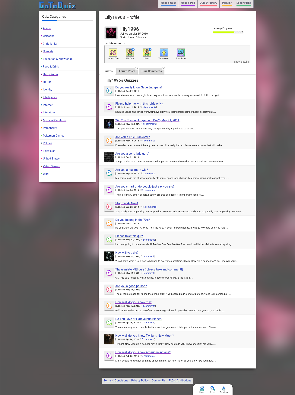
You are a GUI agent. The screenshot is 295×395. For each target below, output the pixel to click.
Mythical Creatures (54, 120)
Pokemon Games (53, 135)
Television (49, 151)
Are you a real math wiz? (131, 170)
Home (202, 389)
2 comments (148, 173)
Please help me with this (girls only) (139, 103)
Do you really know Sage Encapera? (138, 87)
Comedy (48, 51)
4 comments (148, 140)
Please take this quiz (129, 236)
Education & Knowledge (57, 59)
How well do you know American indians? (142, 352)
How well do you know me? (133, 302)
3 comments (149, 306)
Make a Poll (188, 3)
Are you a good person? (131, 286)
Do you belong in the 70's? (132, 220)
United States (51, 158)
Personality (50, 128)
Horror (47, 82)
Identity (47, 89)
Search (213, 389)
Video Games (51, 166)
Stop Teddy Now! (126, 203)
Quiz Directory (208, 3)
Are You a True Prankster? (132, 137)
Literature (49, 112)
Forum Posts (128, 70)
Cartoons (48, 36)
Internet (47, 105)
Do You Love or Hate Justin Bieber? (138, 319)
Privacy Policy (139, 380)
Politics (47, 143)
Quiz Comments (152, 70)
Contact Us (159, 380)
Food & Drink (51, 66)
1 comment (148, 256)
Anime (47, 28)
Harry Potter (50, 74)
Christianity (50, 43)
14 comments (149, 107)
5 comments (148, 190)
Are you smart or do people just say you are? (144, 186)
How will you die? (126, 252)
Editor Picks (243, 3)
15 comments (149, 207)
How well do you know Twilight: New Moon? (144, 335)
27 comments (150, 124)
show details (241, 61)
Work (46, 173)
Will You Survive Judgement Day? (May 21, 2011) (147, 120)
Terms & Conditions (116, 380)
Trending (224, 389)
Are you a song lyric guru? (132, 153)
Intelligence (50, 97)
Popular (227, 3)
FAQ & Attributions (179, 380)
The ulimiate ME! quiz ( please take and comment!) (149, 269)
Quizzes (108, 71)
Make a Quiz (168, 3)
